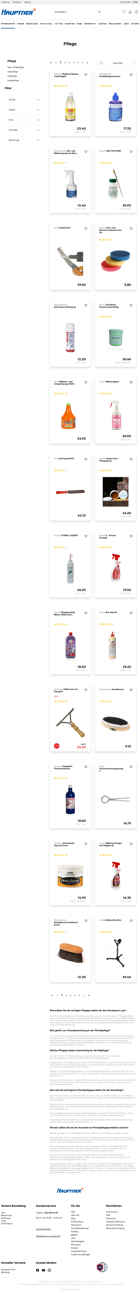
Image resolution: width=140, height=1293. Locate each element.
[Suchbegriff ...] (73, 11)
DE (136, 1)
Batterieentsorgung (115, 1228)
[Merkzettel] (124, 11)
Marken (74, 1235)
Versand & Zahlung (114, 1225)
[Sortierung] (122, 63)
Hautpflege (13, 71)
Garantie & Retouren (115, 1221)
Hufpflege (12, 76)
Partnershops (77, 1221)
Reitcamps (76, 1244)
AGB (108, 1215)
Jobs (73, 1238)
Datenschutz (112, 1212)
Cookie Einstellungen (80, 1254)
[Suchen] (101, 11)
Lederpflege (13, 80)
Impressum (111, 1218)
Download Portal (78, 1251)
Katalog (74, 1231)
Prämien (74, 1248)
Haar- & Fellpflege (16, 67)
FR (133, 1)
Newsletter (76, 1225)
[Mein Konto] (130, 11)
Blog (73, 1218)
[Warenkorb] (135, 11)
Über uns (75, 1215)
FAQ (73, 1212)
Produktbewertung (79, 1228)
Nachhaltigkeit (77, 1241)
